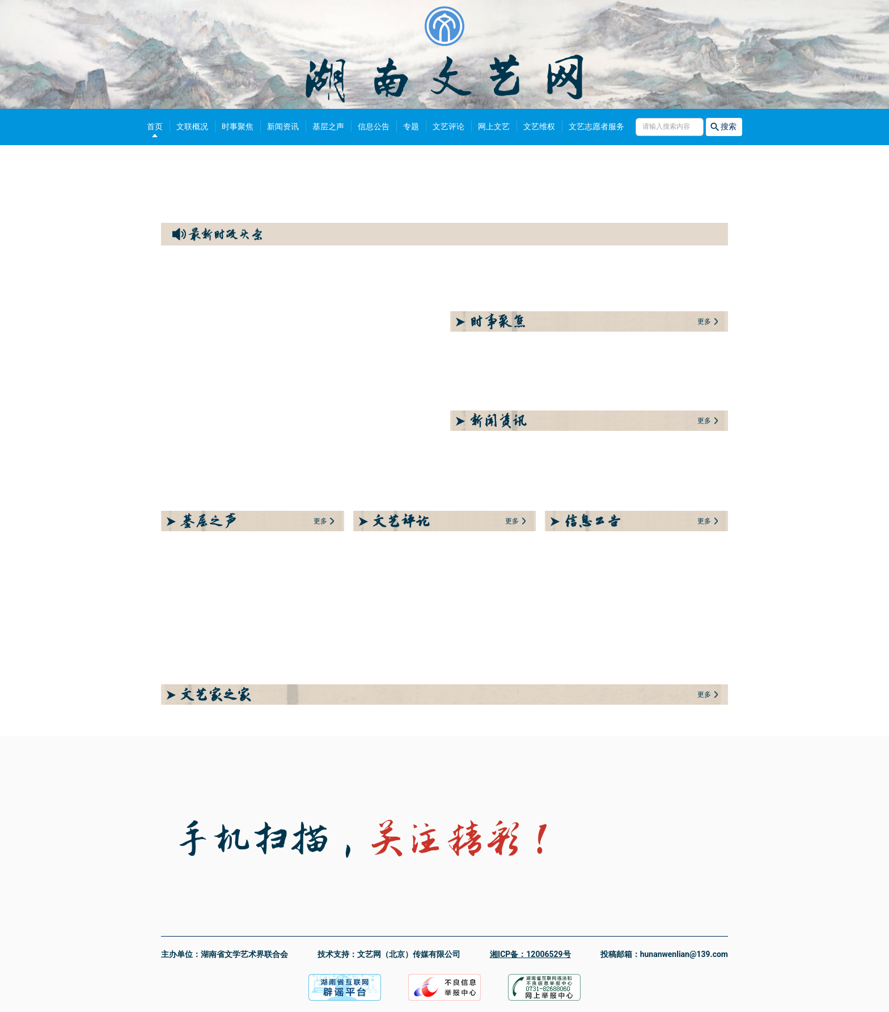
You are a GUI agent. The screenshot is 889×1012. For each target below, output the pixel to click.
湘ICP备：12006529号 (530, 954)
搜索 (724, 127)
